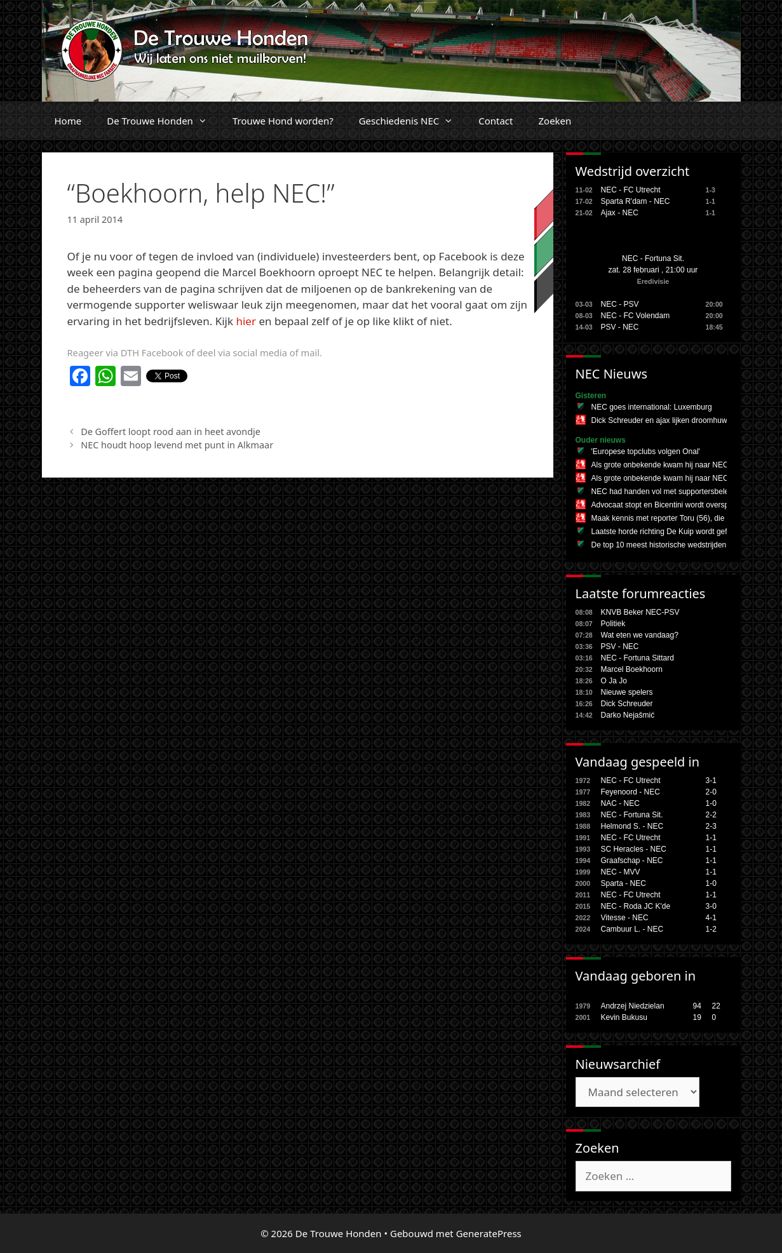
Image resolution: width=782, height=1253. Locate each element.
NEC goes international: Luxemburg (651, 407)
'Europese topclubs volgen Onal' (645, 451)
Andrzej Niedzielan (632, 1006)
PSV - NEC (620, 327)
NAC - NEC (620, 803)
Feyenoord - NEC (630, 791)
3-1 (711, 780)
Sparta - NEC (623, 883)
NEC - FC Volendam (635, 315)
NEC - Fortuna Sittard (637, 657)
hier (246, 321)
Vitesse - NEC (625, 917)
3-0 (711, 906)
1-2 (711, 929)
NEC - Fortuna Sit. (653, 258)
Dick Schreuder (627, 703)
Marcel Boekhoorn (632, 669)
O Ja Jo (614, 680)
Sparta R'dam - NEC (635, 201)
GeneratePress (489, 1233)
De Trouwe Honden (163, 121)
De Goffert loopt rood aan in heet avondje (170, 431)
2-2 (711, 814)
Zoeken (554, 120)
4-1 (711, 917)
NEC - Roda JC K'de (636, 906)
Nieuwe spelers (627, 692)
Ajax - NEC (619, 212)
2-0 (711, 791)
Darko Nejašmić (628, 715)
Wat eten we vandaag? (639, 635)
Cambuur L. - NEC (632, 929)
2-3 (711, 826)
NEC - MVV (620, 872)
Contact (495, 120)
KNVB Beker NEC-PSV (640, 612)
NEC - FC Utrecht (631, 189)
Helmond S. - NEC (632, 826)
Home (68, 120)
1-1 (711, 837)
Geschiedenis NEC (412, 121)
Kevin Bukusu (624, 1017)
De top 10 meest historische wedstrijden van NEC (675, 544)
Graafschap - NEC (632, 860)
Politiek (613, 623)
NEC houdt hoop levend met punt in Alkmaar (177, 445)
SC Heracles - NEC (633, 849)
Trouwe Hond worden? (283, 120)
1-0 (711, 803)
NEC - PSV (620, 304)
